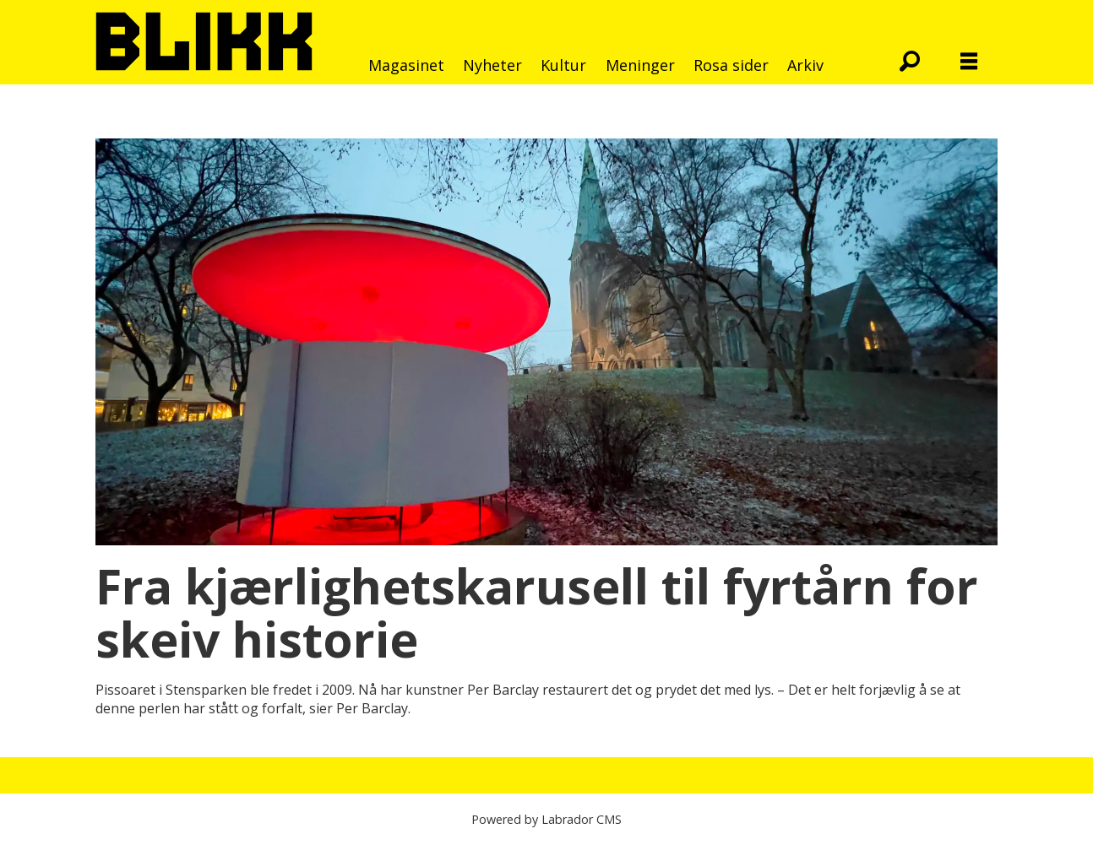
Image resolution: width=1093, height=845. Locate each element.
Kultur (563, 65)
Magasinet (406, 65)
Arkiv (805, 65)
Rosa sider (731, 65)
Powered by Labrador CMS (546, 819)
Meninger (640, 65)
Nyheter (492, 65)
